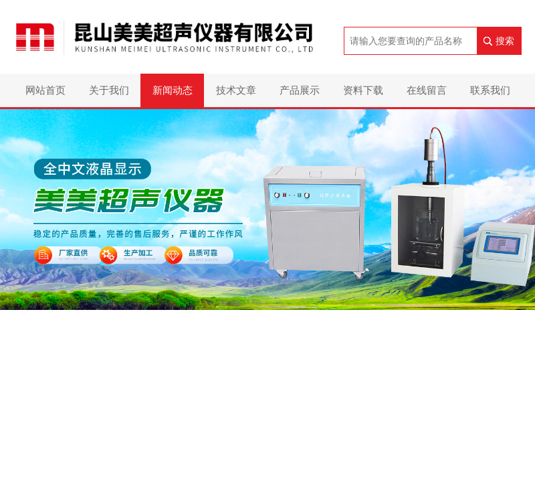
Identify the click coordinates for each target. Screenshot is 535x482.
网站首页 (45, 90)
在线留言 (427, 90)
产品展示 (300, 90)
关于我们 (109, 90)
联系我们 (490, 90)
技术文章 (236, 90)
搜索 (505, 40)
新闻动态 (172, 90)
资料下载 (363, 90)
